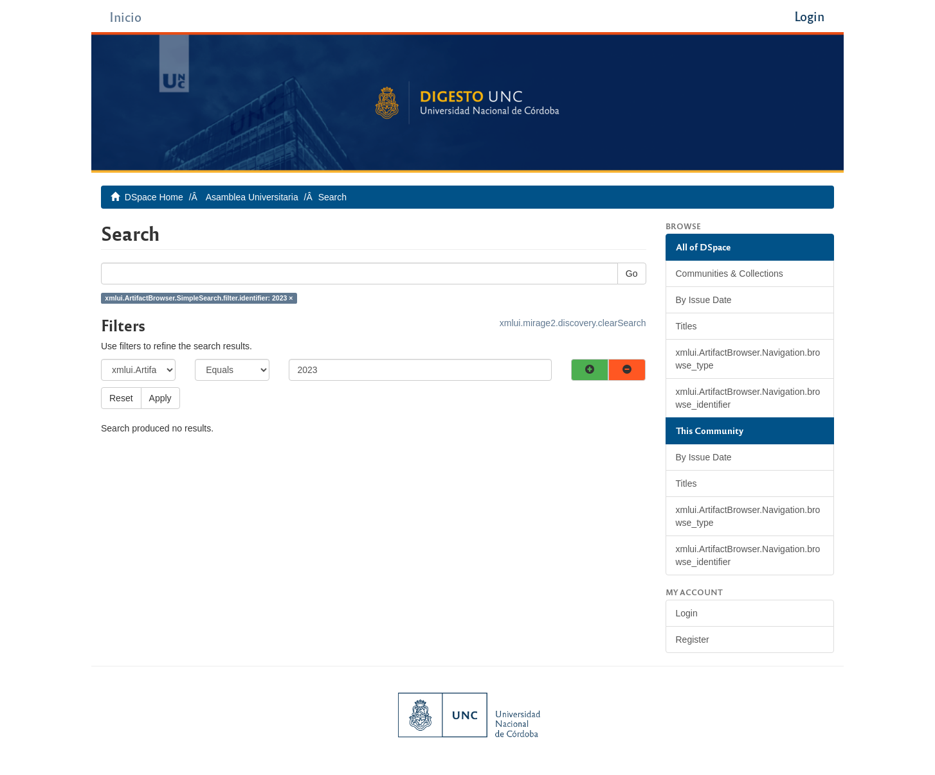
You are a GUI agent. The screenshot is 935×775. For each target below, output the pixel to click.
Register (692, 639)
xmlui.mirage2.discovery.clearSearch (573, 323)
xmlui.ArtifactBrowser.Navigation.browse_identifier (748, 398)
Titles (686, 326)
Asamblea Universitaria (252, 197)
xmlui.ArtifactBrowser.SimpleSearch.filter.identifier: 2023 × (199, 298)
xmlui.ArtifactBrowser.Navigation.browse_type (748, 358)
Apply (160, 398)
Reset (121, 398)
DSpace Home (154, 197)
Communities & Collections (729, 273)
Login (687, 613)
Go (632, 273)
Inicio (125, 16)
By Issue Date (704, 300)
